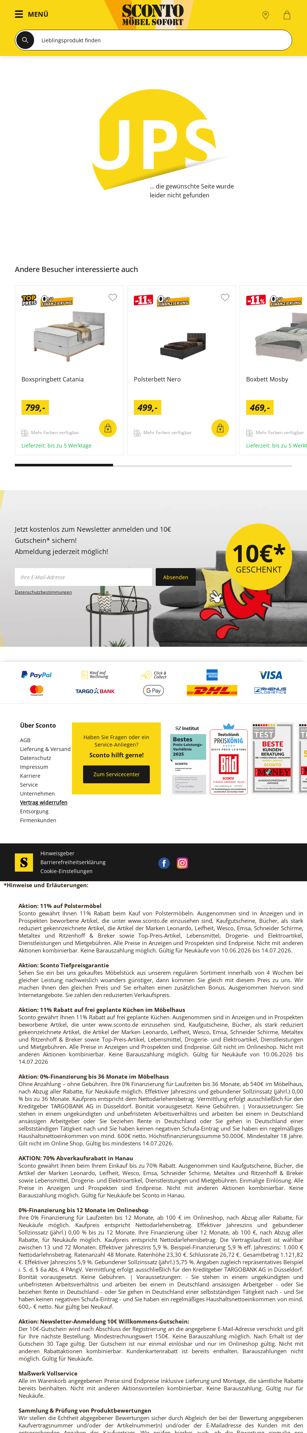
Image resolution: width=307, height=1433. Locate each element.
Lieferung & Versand (45, 748)
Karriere (30, 775)
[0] (288, 15)
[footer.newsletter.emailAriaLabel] (83, 577)
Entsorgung (34, 811)
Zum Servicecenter (116, 774)
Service (29, 784)
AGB (25, 740)
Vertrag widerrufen (43, 802)
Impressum (34, 766)
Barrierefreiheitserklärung (73, 862)
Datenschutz (35, 757)
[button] (33, 15)
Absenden (175, 577)
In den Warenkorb (108, 428)
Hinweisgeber (57, 853)
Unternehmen (37, 793)
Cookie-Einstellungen (66, 871)
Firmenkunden (38, 820)
